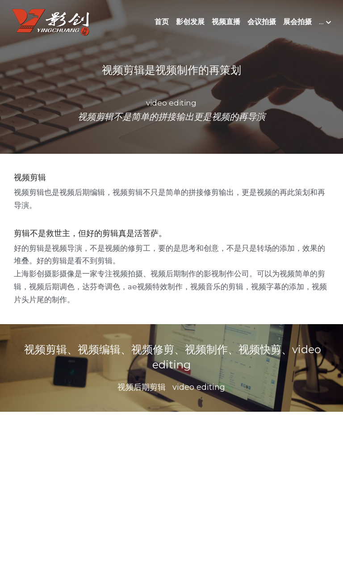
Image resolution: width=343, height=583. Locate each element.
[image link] (50, 21)
